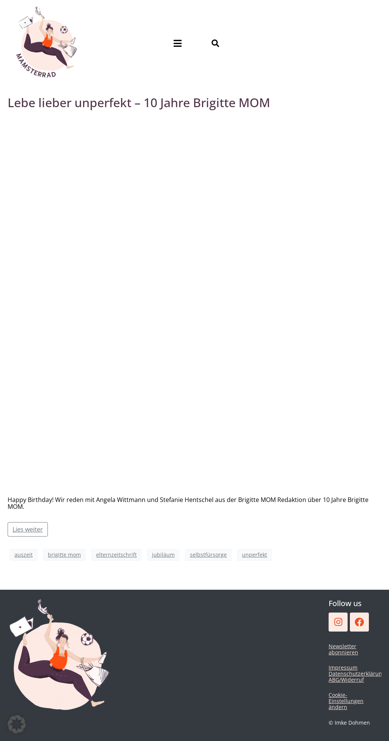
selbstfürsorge (208, 554)
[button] (16, 724)
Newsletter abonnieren (343, 649)
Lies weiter (28, 529)
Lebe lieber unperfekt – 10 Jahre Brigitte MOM (139, 102)
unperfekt (254, 554)
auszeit (23, 554)
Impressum (343, 667)
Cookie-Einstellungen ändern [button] (346, 701)
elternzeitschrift (116, 554)
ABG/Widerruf (346, 679)
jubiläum (163, 554)
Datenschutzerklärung (357, 673)
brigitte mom (64, 554)
